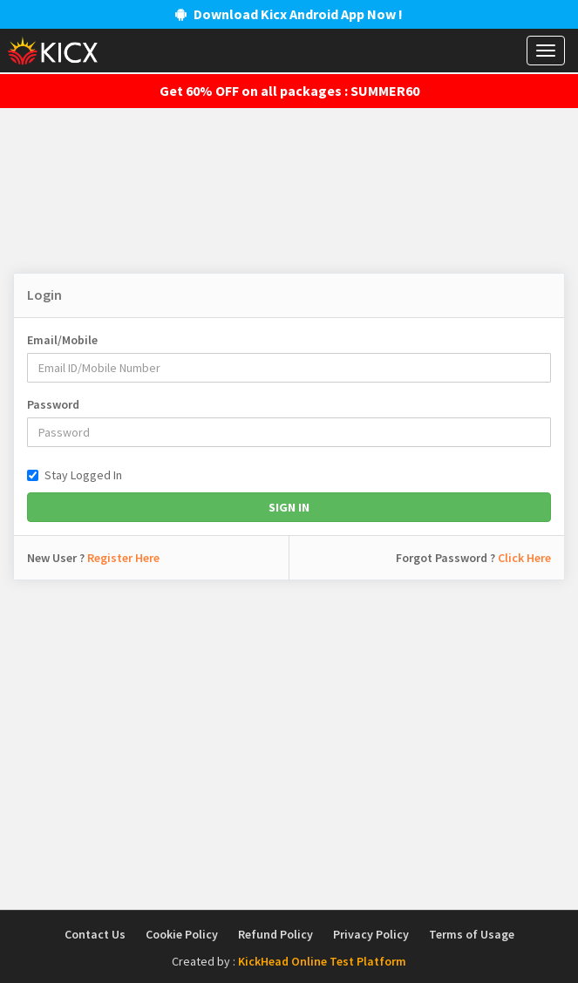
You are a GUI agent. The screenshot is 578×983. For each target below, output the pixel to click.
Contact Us (95, 934)
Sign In (289, 507)
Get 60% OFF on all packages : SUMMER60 (289, 90)
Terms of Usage (471, 934)
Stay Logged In (74, 475)
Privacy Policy (371, 934)
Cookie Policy (182, 934)
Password (53, 404)
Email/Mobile (62, 340)
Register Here (123, 558)
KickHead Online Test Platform (322, 961)
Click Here (524, 558)
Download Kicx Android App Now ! (289, 14)
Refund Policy (275, 934)
